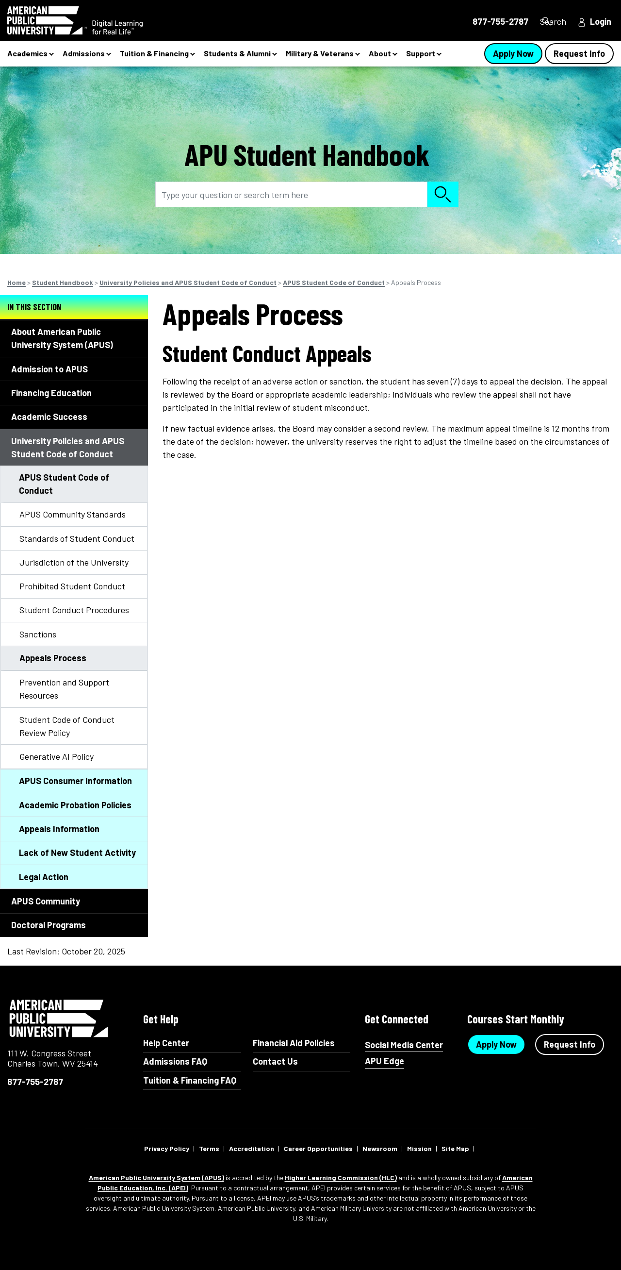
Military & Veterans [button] (320, 53)
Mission (419, 1148)
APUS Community (45, 901)
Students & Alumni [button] (237, 53)
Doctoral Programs (48, 924)
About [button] (380, 53)
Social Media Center (404, 1045)
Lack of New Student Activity (77, 852)
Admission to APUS (49, 369)
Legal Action (43, 876)
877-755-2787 (35, 1081)
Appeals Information (59, 828)
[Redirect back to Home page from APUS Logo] (92, 20)
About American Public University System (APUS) (62, 338)
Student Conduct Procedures (74, 609)
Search (551, 21)
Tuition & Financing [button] (154, 53)
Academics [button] (27, 53)
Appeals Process (52, 657)
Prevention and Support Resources (64, 689)
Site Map (455, 1148)
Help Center (166, 1042)
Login (600, 21)
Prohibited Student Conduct (72, 586)
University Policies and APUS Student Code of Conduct (188, 282)
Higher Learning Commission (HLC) (341, 1177)
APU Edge (384, 1061)
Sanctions (37, 634)
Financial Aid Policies (294, 1042)
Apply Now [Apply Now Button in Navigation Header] (513, 53)
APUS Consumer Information (75, 780)
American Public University (59, 1018)
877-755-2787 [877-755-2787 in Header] (483, 21)
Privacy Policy (166, 1148)
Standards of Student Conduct (76, 538)
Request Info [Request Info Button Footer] (569, 1044)
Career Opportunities (318, 1148)
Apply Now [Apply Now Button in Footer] (496, 1044)
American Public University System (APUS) (156, 1177)
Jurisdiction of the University (74, 562)
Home (16, 282)
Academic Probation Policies (75, 805)
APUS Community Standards (72, 514)
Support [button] (420, 53)
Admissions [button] (84, 53)
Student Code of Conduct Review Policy (66, 726)
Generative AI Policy (56, 756)
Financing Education (51, 392)
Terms (209, 1148)
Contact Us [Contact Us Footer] (275, 1061)
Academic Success (49, 416)
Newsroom (379, 1148)
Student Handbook (62, 282)
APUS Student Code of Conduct (334, 282)
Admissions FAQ (175, 1061)
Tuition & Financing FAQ (189, 1080)
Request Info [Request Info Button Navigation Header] (579, 53)
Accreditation (251, 1148)
